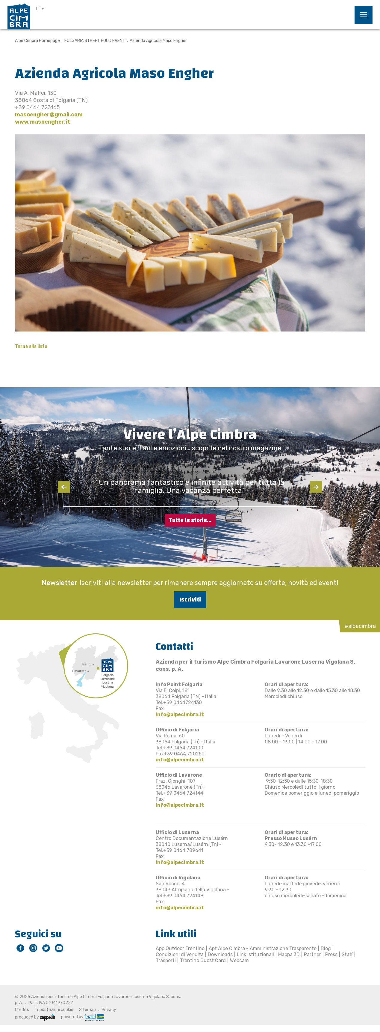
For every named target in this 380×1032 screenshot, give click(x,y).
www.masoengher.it (42, 121)
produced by (35, 1017)
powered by (82, 1017)
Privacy (109, 1009)
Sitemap (87, 1009)
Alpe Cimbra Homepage (37, 40)
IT (38, 8)
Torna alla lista (31, 346)
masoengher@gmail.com (49, 114)
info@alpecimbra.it (180, 714)
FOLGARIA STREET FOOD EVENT (94, 40)
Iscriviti (190, 599)
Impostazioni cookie (54, 1009)
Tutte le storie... (190, 520)
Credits (22, 1009)
